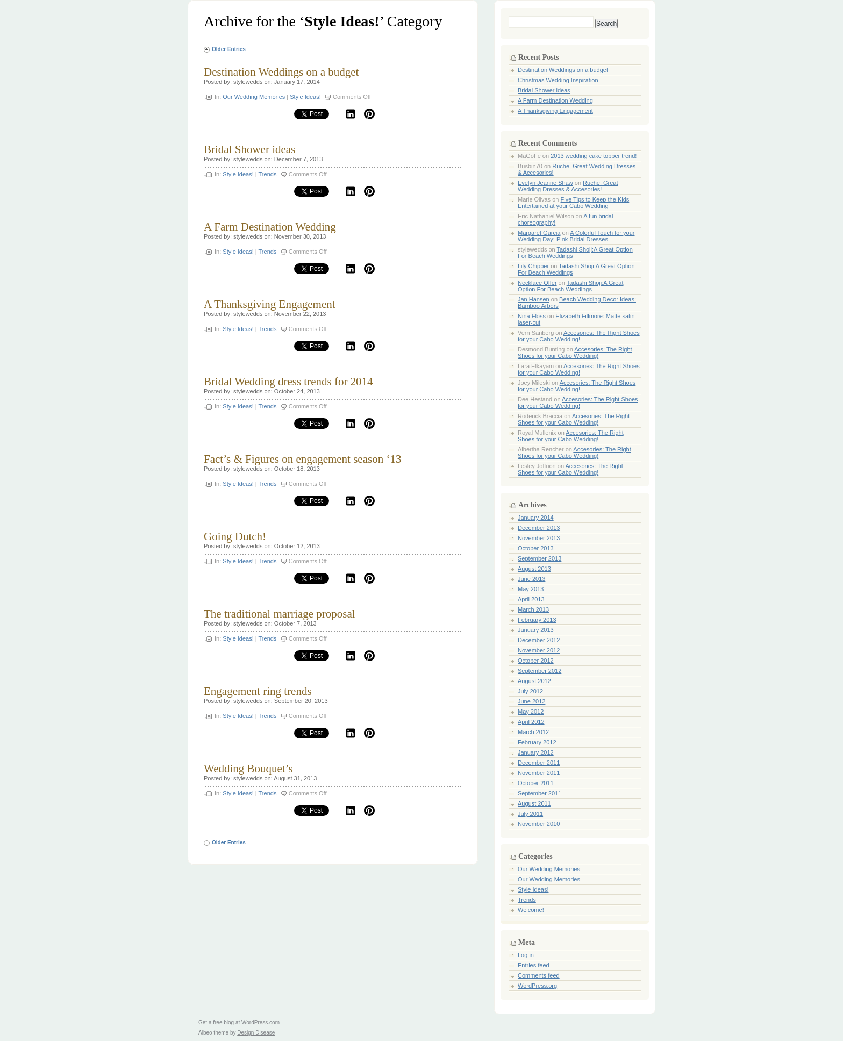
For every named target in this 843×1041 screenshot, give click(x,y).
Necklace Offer (537, 282)
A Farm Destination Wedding (270, 226)
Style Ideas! (305, 97)
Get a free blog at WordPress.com (239, 1022)
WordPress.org (537, 985)
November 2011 (539, 773)
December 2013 (539, 528)
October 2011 (536, 783)
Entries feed (533, 965)
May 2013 (531, 589)
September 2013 (539, 558)
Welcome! (531, 910)
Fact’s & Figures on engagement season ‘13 (302, 459)
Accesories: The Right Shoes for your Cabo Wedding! (579, 335)
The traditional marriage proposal (279, 613)
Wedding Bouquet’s (248, 768)
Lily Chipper (533, 266)
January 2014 (536, 517)
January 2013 (536, 630)
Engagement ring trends (258, 691)
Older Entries (229, 49)
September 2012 (539, 670)
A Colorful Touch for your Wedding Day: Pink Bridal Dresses (576, 235)
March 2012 (533, 732)
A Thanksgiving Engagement (269, 304)
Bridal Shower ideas (249, 149)
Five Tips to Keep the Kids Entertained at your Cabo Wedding (573, 202)
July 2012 (530, 691)
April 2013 (531, 599)
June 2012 (531, 701)
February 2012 (537, 742)
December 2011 (539, 762)
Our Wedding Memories (254, 97)
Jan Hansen (533, 299)
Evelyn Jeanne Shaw (545, 183)
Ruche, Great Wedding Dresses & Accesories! (568, 186)
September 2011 (539, 793)
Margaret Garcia (539, 232)
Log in (526, 955)
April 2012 (531, 722)
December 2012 (539, 640)
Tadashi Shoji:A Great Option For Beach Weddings (571, 285)
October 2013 (536, 548)
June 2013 (531, 579)
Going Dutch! (235, 536)
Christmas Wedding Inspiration (558, 80)
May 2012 (531, 711)
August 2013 (534, 568)
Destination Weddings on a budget (281, 72)
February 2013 (537, 619)
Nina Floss (532, 316)
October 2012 (536, 660)
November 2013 (539, 538)
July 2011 (530, 813)
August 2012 (534, 681)
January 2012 (536, 752)
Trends (268, 174)
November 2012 (539, 650)
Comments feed (539, 975)
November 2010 (539, 824)
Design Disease (256, 1033)
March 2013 (533, 609)
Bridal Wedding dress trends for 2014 (288, 381)
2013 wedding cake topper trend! (594, 156)
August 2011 (534, 803)
